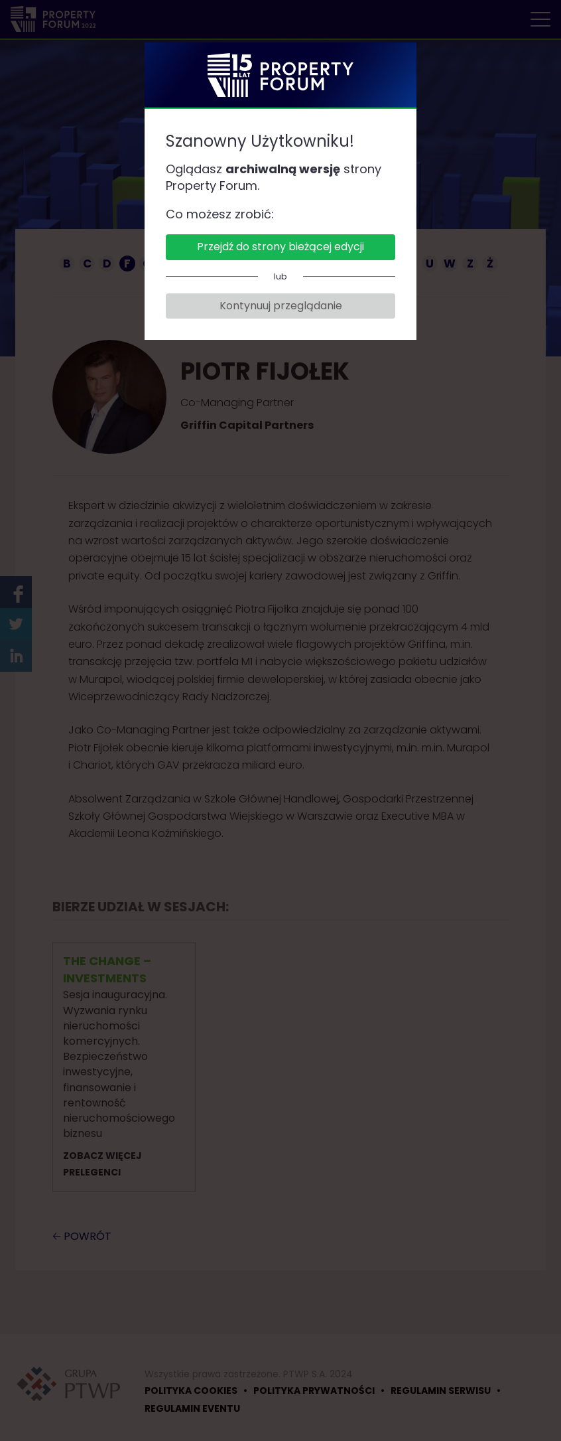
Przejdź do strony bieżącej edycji (280, 246)
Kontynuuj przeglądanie (280, 305)
